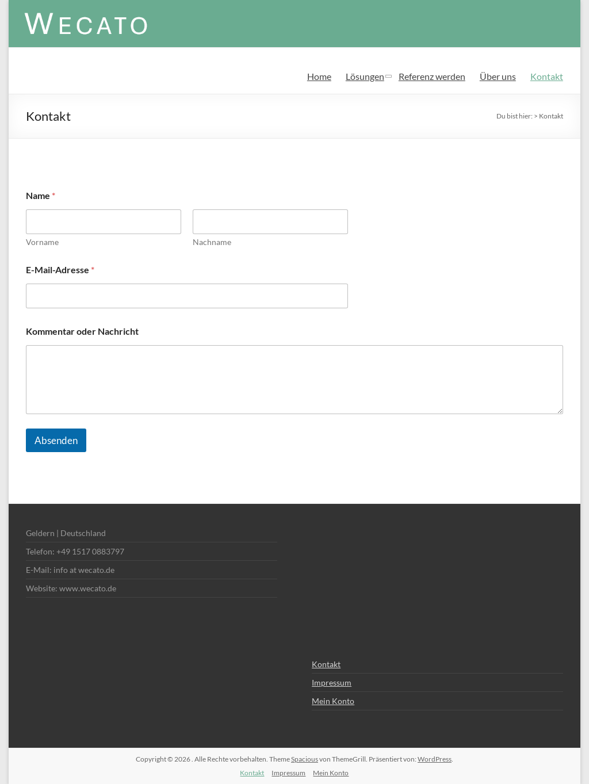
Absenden (56, 440)
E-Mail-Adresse (60, 269)
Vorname (42, 242)
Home (319, 76)
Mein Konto (333, 701)
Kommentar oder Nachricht (82, 331)
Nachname (212, 242)
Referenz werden (432, 76)
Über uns (498, 76)
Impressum (331, 682)
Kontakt (546, 76)
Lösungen (365, 76)
